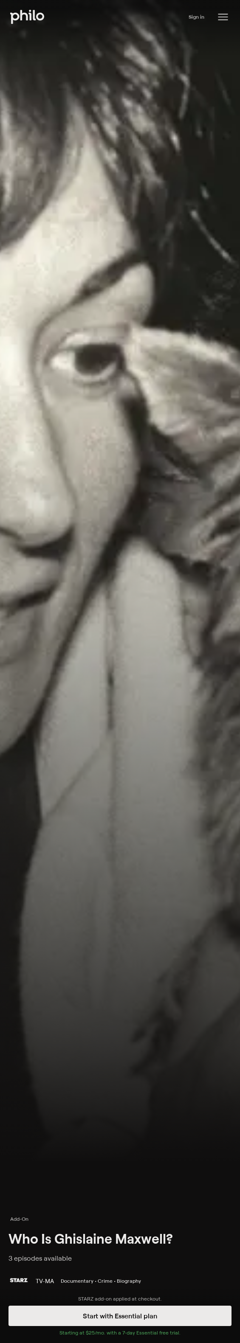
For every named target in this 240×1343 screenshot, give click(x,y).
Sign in (196, 17)
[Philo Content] (223, 17)
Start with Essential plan (120, 1316)
